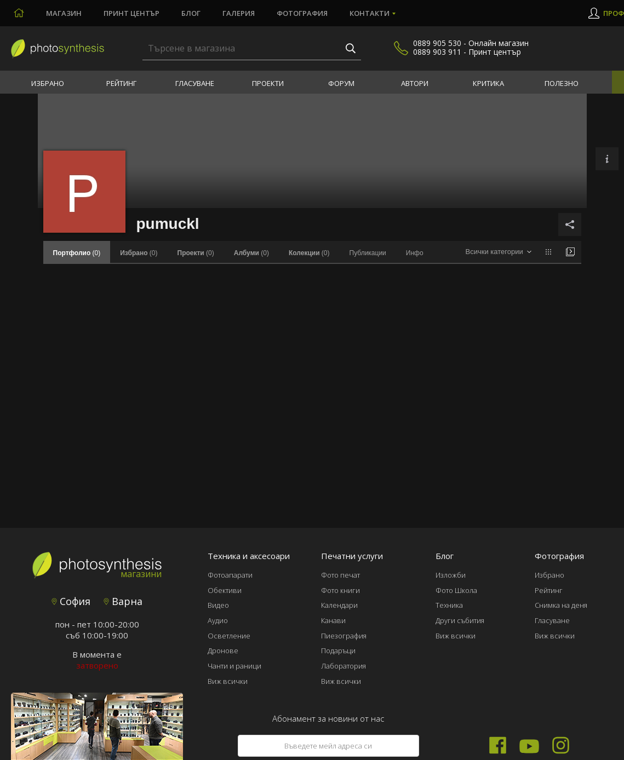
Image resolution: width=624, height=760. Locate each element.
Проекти (268, 83)
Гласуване (194, 83)
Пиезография (344, 636)
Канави (333, 620)
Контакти (370, 13)
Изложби (451, 575)
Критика (488, 83)
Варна (123, 601)
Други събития (460, 620)
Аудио (218, 620)
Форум (341, 83)
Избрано (47, 83)
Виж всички (228, 681)
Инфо (414, 253)
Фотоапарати (230, 575)
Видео (218, 605)
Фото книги (340, 590)
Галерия (238, 13)
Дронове (223, 650)
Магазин (64, 13)
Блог (191, 13)
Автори (414, 83)
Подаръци (338, 650)
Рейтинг (121, 83)
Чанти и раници (234, 666)
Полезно (562, 83)
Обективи (225, 590)
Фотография (302, 13)
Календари (339, 605)
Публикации (368, 253)
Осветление (229, 636)
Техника (449, 605)
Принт (131, 13)
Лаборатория (343, 666)
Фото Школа (456, 590)
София (70, 601)
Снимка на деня (561, 605)
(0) (138, 253)
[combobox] (498, 252)
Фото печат (340, 575)
